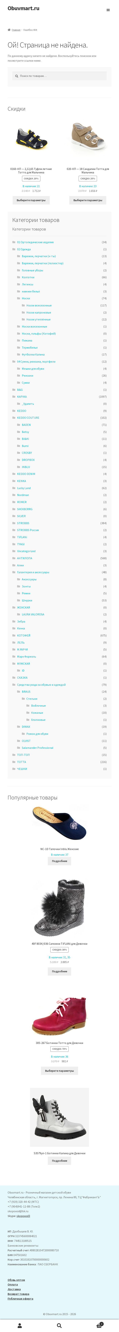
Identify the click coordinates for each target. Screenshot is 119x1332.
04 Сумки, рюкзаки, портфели (36, 361)
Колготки (28, 277)
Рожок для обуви (37, 734)
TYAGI (21, 544)
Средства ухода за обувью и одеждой (41, 684)
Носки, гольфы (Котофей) (39, 333)
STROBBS (23, 523)
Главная (16, 29)
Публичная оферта (20, 1298)
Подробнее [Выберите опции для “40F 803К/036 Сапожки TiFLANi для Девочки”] (59, 971)
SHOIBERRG (24, 509)
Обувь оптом (16, 1280)
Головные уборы (32, 270)
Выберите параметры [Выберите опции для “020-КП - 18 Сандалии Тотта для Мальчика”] (88, 200)
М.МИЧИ (22, 649)
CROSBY (27, 453)
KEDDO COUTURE (28, 417)
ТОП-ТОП (23, 755)
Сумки (26, 382)
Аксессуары (29, 579)
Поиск (59, 1326)
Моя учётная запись (20, 1326)
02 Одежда (24, 249)
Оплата (13, 1284)
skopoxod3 (23, 1216)
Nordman (23, 495)
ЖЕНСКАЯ (23, 607)
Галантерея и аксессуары (33, 572)
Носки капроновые (38, 312)
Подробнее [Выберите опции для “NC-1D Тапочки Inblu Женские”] (59, 861)
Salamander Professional (37, 748)
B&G (20, 389)
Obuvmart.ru (23, 8)
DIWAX (26, 726)
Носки (26, 298)
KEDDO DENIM (26, 474)
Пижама (27, 340)
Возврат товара (18, 1294)
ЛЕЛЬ (21, 642)
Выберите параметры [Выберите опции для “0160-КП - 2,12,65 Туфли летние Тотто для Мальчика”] (31, 200)
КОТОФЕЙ (23, 635)
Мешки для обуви (33, 368)
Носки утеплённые (38, 319)
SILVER (21, 516)
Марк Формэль (26, 656)
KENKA (21, 481)
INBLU (26, 467)
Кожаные (37, 712)
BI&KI (25, 439)
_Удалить (28, 403)
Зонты (26, 586)
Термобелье (30, 347)
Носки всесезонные (39, 305)
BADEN (26, 425)
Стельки (31, 698)
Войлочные (38, 705)
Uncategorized (26, 551)
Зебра (21, 621)
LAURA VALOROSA (33, 614)
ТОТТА (21, 762)
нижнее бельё (31, 291)
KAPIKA (22, 396)
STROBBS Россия (28, 530)
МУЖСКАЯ (23, 663)
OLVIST (26, 741)
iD (23, 670)
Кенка (21, 628)
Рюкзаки (27, 375)
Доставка (14, 1289)
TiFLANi (22, 537)
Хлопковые (38, 720)
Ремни (26, 593)
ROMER (22, 502)
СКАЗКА (22, 677)
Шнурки (27, 600)
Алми (20, 565)
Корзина (91, 1323)
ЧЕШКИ (22, 769)
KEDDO (21, 411)
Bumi (25, 446)
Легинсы (27, 284)
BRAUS (26, 691)
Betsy (25, 432)
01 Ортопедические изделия (35, 242)
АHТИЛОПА (24, 558)
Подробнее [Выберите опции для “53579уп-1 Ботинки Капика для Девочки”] (59, 1160)
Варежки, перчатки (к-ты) (39, 256)
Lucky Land (24, 488)
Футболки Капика (33, 354)
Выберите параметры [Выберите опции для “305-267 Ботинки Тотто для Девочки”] (59, 1070)
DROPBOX (28, 460)
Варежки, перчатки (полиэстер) (42, 263)
